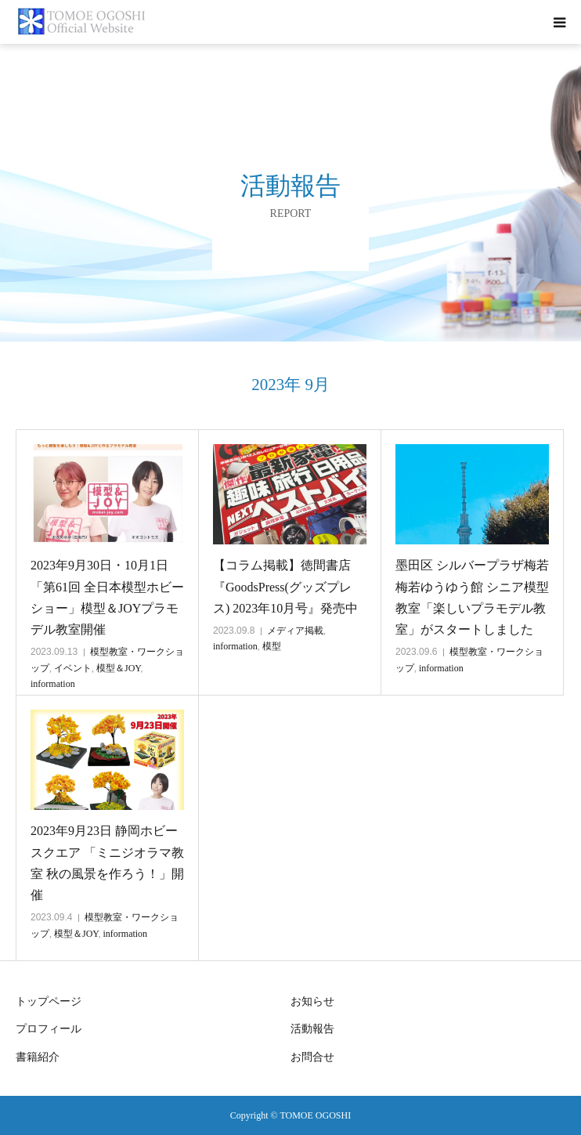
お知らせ (312, 1001)
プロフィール (48, 1029)
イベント (73, 668)
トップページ (48, 1001)
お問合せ (312, 1057)
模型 (271, 646)
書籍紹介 (38, 1057)
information (53, 683)
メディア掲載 (295, 630)
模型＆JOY (118, 668)
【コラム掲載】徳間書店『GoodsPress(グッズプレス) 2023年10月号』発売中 (285, 586)
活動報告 (312, 1029)
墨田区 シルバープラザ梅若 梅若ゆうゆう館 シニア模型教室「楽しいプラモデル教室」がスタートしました (472, 597)
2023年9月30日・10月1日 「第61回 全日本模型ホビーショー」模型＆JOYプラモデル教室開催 (107, 597)
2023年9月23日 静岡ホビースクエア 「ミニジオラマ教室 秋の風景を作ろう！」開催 (107, 863)
